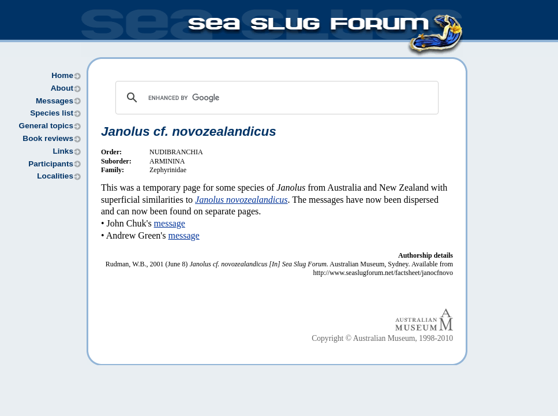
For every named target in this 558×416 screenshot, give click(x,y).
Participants (50, 163)
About (62, 88)
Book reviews (48, 138)
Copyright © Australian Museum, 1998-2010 (382, 338)
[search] (275, 98)
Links (63, 151)
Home (62, 75)
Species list (51, 113)
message (169, 223)
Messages (54, 100)
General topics (46, 125)
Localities (55, 176)
